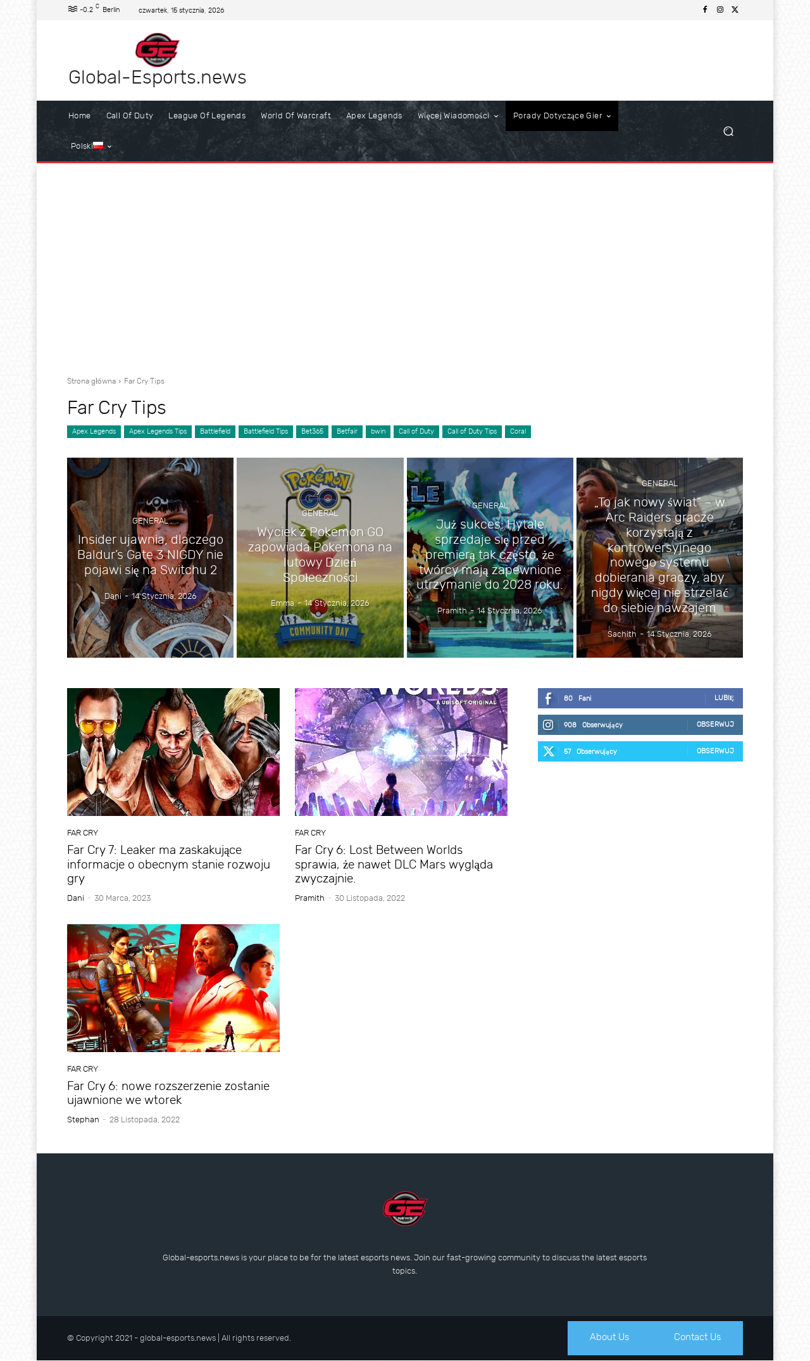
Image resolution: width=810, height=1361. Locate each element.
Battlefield (215, 431)
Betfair (347, 431)
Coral (518, 431)
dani (75, 898)
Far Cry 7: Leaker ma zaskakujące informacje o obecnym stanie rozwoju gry (168, 864)
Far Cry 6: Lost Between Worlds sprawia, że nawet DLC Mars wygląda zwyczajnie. (394, 864)
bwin (378, 431)
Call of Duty (416, 431)
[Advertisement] (405, 264)
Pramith (310, 898)
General (150, 522)
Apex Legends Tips (158, 431)
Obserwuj (715, 724)
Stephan (83, 1119)
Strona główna (91, 381)
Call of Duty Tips (472, 431)
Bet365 (312, 431)
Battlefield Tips (266, 431)
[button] (728, 131)
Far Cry (82, 833)
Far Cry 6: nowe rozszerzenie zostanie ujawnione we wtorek (168, 1093)
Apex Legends (94, 431)
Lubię (724, 698)
